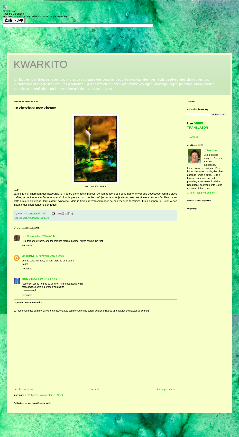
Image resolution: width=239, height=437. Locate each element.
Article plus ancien (166, 389)
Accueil (95, 389)
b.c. (24, 236)
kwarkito (212, 150)
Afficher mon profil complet (201, 192)
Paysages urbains (40, 218)
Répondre (27, 245)
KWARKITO (40, 64)
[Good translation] (8, 20)
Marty (25, 279)
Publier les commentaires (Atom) (45, 395)
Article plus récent (23, 389)
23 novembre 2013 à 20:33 (43, 279)
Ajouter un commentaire (28, 302)
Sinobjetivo (28, 255)
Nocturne (26, 218)
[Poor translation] (19, 20)
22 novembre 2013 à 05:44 (41, 236)
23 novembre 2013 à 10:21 (49, 255)
